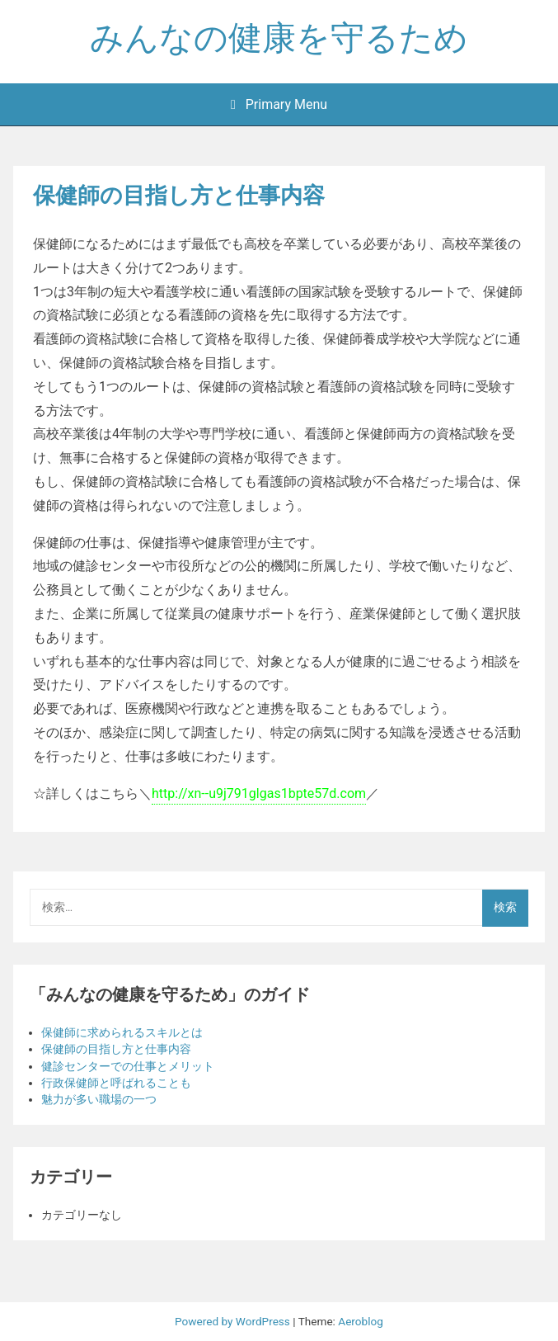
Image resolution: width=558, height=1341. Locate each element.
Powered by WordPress (234, 1321)
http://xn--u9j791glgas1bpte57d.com (259, 793)
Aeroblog (360, 1321)
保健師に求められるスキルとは (122, 1032)
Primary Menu (279, 104)
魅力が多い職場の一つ (99, 1099)
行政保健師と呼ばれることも (116, 1082)
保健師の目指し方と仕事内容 (116, 1048)
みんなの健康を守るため (279, 38)
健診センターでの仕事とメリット (127, 1066)
